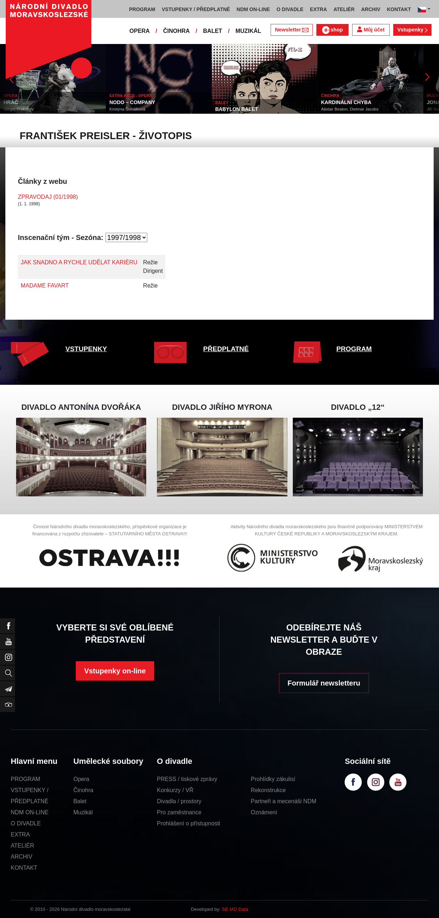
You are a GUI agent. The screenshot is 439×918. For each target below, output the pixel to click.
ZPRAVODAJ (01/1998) (48, 197)
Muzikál (83, 812)
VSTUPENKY (86, 349)
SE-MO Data (235, 909)
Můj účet (370, 29)
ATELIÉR (22, 846)
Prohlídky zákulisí (273, 779)
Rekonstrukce (268, 790)
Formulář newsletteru (323, 683)
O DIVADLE (26, 823)
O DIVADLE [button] (290, 9)
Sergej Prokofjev (19, 109)
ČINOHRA (176, 31)
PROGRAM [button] (142, 9)
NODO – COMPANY (132, 102)
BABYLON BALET (236, 109)
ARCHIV (21, 857)
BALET (212, 31)
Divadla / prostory (179, 801)
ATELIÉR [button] (344, 9)
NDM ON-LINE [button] (253, 9)
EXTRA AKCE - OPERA (130, 95)
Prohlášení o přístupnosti (188, 823)
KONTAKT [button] (399, 9)
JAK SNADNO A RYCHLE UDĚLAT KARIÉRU (79, 262)
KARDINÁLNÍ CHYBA (346, 102)
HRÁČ (11, 102)
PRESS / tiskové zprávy (187, 779)
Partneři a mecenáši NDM (283, 801)
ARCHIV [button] (370, 9)
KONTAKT (24, 868)
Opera (81, 779)
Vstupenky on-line (114, 671)
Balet (79, 801)
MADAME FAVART (45, 286)
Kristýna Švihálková (127, 109)
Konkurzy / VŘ (175, 790)
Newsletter (291, 30)
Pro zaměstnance (179, 812)
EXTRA (20, 834)
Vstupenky (412, 30)
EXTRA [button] (318, 9)
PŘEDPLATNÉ (225, 349)
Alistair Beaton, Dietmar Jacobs (349, 109)
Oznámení (264, 812)
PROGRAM (354, 349)
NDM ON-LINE (30, 812)
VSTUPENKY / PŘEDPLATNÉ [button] (196, 9)
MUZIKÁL (248, 31)
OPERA (139, 31)
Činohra (83, 790)
